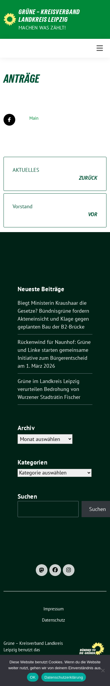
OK (32, 677)
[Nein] (103, 670)
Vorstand (55, 210)
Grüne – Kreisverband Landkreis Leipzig (49, 15)
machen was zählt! (42, 27)
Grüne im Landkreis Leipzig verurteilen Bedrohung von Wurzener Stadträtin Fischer (49, 389)
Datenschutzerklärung (63, 677)
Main (33, 118)
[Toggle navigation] (99, 48)
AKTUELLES (55, 174)
